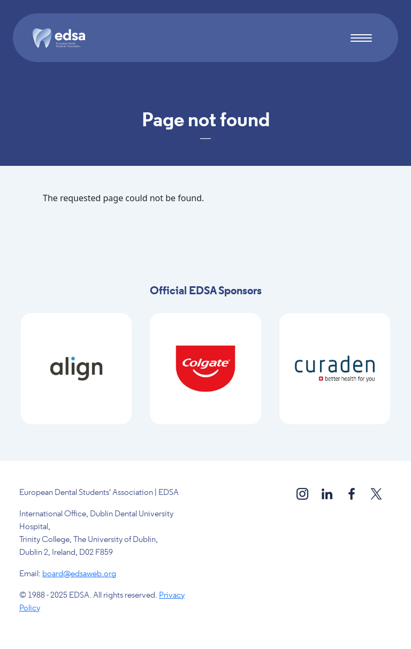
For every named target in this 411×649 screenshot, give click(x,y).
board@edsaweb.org (79, 574)
